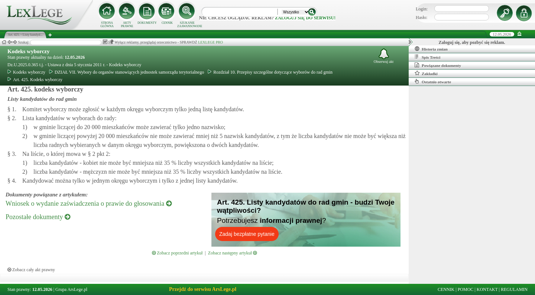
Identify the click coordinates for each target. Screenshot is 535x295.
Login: (422, 9)
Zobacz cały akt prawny (31, 269)
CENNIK (167, 23)
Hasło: (421, 17)
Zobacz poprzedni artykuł (177, 253)
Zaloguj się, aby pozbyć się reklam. (472, 42)
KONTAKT (487, 289)
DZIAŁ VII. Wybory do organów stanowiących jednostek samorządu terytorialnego (126, 72)
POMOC (466, 289)
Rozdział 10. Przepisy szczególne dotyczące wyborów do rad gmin (270, 72)
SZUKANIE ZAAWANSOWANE (187, 24)
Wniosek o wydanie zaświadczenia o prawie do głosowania (89, 203)
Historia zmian (431, 48)
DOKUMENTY (147, 23)
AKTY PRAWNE (127, 24)
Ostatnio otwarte (433, 81)
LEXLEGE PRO (210, 42)
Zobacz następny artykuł (232, 253)
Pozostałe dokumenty (38, 217)
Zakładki (426, 73)
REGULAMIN (514, 289)
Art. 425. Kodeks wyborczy (34, 79)
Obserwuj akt (384, 56)
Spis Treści (427, 57)
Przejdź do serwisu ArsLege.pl (202, 289)
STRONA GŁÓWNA (107, 24)
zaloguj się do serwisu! (305, 17)
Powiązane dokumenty (438, 65)
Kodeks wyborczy (28, 51)
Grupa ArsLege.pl (71, 289)
